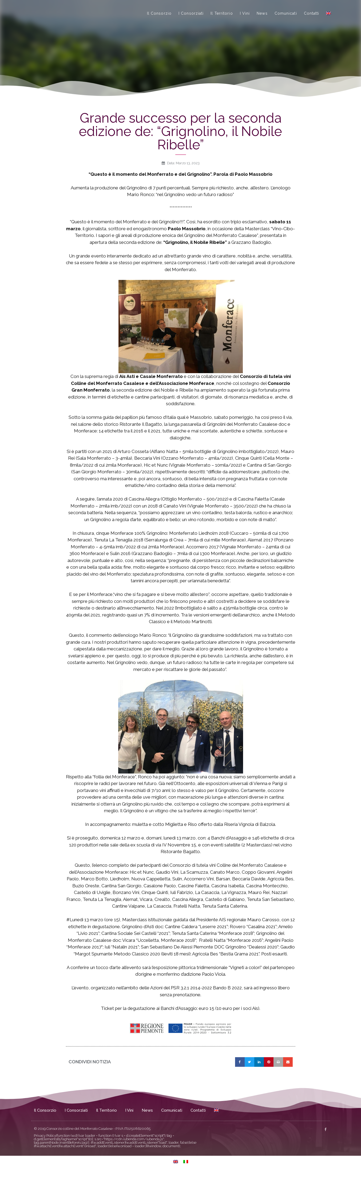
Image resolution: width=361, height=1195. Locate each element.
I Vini (245, 23)
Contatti (311, 23)
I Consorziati (191, 23)
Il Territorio (222, 23)
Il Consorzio (159, 23)
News (262, 23)
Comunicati (286, 23)
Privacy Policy (45, 1155)
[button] (240, 1081)
